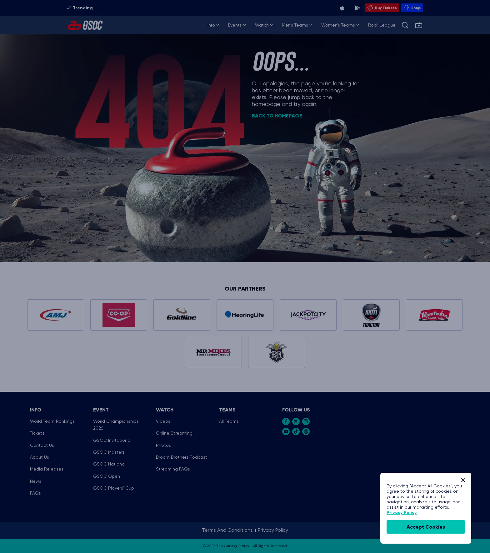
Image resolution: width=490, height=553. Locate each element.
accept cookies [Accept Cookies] (426, 527)
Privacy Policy (402, 512)
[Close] (463, 480)
